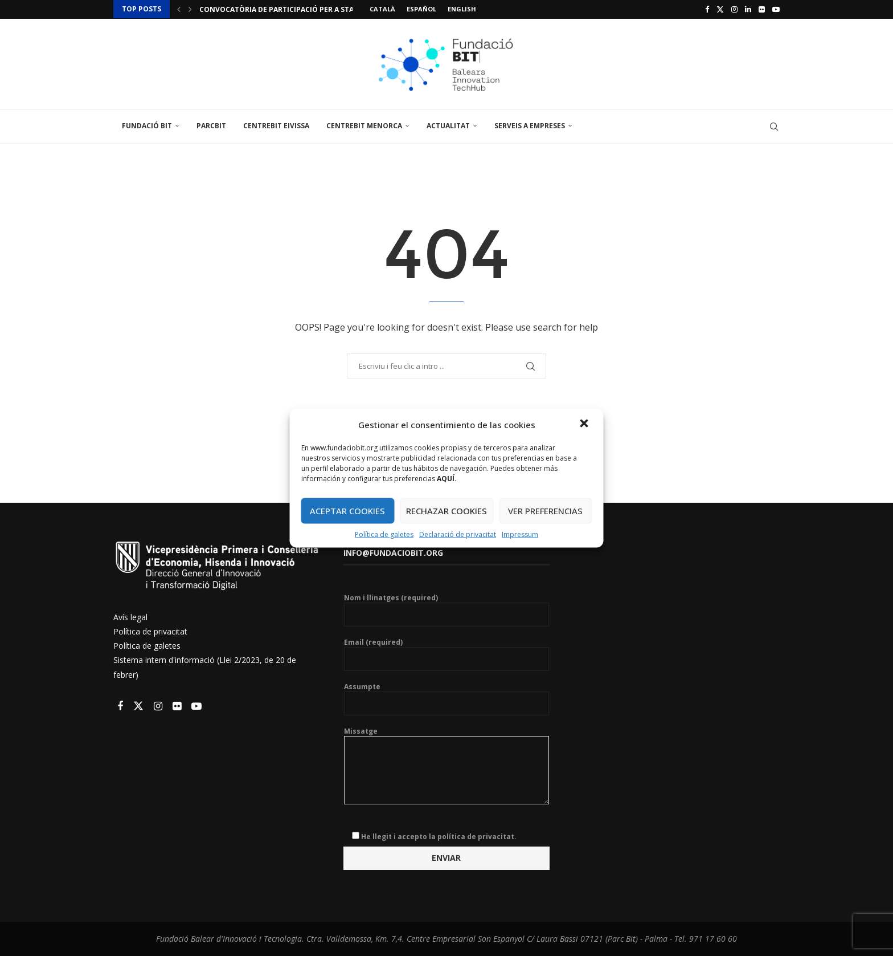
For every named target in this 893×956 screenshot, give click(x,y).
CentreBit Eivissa (276, 126)
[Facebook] (707, 9)
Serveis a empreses (529, 126)
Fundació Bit (147, 126)
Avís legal (130, 617)
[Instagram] (734, 9)
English (462, 9)
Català (382, 9)
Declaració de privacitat (457, 534)
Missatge (446, 736)
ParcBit (211, 126)
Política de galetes (384, 534)
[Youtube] (776, 9)
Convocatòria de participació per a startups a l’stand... (310, 9)
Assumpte (446, 698)
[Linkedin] (748, 9)
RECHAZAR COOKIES (446, 510)
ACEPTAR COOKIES (347, 510)
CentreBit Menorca (364, 126)
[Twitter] (720, 9)
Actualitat (448, 126)
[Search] (774, 126)
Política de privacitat (150, 631)
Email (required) (446, 654)
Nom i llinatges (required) (446, 610)
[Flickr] (762, 9)
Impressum (520, 534)
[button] (585, 424)
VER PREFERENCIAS (545, 510)
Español (421, 9)
